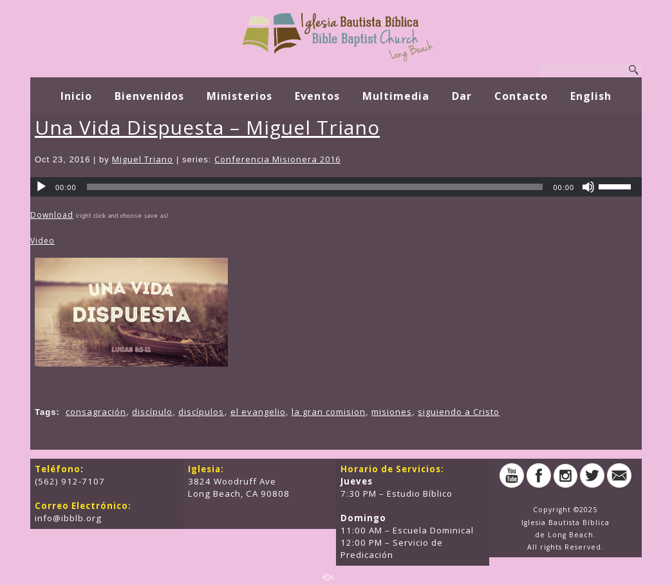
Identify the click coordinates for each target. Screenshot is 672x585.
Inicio (76, 96)
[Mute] (588, 186)
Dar (462, 96)
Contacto (521, 96)
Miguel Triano (142, 159)
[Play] (41, 186)
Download (51, 214)
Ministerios (239, 96)
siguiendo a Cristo (458, 411)
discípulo (152, 411)
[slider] (315, 187)
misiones (391, 411)
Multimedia (395, 96)
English (590, 96)
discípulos (201, 411)
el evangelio (258, 411)
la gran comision (329, 411)
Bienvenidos (149, 96)
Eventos (317, 96)
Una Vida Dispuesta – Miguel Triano (207, 127)
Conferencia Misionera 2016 (277, 159)
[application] (336, 187)
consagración (96, 411)
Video (42, 240)
